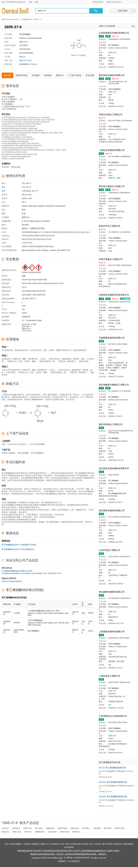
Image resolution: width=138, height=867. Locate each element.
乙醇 (3, 444)
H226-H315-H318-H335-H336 (34, 280)
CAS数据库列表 (26, 19)
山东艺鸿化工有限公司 (110, 550)
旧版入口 (44, 844)
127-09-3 (39, 828)
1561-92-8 (74, 828)
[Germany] (134, 2)
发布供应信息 (98, 2)
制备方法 (60, 75)
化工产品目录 (95, 844)
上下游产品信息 (74, 75)
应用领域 (47, 75)
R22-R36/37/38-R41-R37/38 (33, 291)
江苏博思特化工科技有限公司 (113, 716)
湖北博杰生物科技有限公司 (112, 510)
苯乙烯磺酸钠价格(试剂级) (25, 590)
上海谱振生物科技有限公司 (112, 631)
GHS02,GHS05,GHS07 (32, 272)
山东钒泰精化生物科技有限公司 (114, 33)
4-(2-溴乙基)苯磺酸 (36, 444)
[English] (126, 2)
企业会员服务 (15, 844)
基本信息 (7, 75)
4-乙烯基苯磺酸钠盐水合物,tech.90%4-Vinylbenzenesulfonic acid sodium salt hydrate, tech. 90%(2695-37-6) (31, 572)
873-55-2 (86, 828)
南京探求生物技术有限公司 (112, 75)
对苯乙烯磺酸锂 (37, 453)
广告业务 (26, 844)
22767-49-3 (64, 832)
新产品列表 (107, 844)
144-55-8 (97, 828)
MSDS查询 (69, 847)
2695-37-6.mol (25, 60)
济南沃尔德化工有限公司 (111, 114)
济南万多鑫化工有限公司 (111, 259)
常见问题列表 (91, 75)
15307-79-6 (119, 828)
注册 (36, 2)
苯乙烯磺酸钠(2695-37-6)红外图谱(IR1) (18, 549)
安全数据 (35, 75)
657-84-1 (76, 832)
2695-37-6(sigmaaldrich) (12, 581)
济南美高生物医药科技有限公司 (114, 295)
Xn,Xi (24, 287)
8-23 (24, 306)
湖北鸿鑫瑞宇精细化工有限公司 (114, 385)
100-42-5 (16, 828)
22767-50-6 (62, 828)
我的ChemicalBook (114, 2)
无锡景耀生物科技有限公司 (112, 338)
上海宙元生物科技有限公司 (112, 150)
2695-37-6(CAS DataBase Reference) (38, 246)
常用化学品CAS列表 (79, 844)
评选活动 (117, 844)
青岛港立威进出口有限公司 (112, 186)
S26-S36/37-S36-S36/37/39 (33, 295)
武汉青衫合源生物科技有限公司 (114, 468)
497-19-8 (107, 828)
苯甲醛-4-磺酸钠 (8, 453)
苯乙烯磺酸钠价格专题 (109, 762)
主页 (6, 844)
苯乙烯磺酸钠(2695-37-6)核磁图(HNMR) (19, 544)
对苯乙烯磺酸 (23, 453)
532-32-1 (5, 832)
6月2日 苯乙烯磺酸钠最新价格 (112, 767)
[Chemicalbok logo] (16, 10)
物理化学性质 (21, 75)
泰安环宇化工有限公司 (110, 226)
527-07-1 (28, 832)
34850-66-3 (40, 832)
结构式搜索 (122, 11)
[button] (96, 10)
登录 (30, 2)
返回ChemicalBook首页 (10, 19)
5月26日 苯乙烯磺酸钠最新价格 (113, 796)
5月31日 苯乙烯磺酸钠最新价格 (113, 782)
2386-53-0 (50, 828)
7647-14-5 (16, 832)
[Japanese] (130, 2)
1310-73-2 (27, 828)
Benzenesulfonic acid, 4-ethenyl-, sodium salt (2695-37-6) (46, 250)
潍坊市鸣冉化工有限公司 (111, 424)
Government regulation (17, 444)
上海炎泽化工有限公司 (110, 676)
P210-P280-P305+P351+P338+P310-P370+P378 (42, 283)
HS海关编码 (128, 844)
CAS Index (65, 844)
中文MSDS (54, 844)
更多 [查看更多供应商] (133, 26)
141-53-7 (5, 828)
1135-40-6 (52, 832)
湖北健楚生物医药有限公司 (112, 592)
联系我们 (35, 844)
